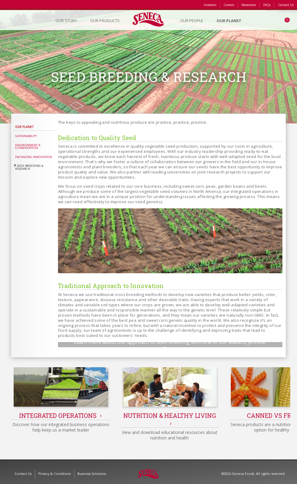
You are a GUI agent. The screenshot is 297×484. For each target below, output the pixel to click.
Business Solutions (91, 470)
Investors (210, 5)
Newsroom (248, 5)
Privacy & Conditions (54, 470)
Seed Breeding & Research (29, 167)
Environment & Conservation (27, 146)
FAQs (267, 5)
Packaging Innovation (33, 157)
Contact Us (286, 5)
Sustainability (26, 136)
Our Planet (24, 127)
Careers (229, 5)
